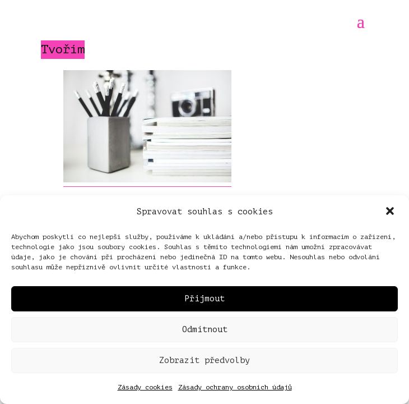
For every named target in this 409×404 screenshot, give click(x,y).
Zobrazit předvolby (204, 360)
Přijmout (204, 299)
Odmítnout (204, 329)
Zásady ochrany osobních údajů (235, 387)
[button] (391, 212)
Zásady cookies (145, 387)
